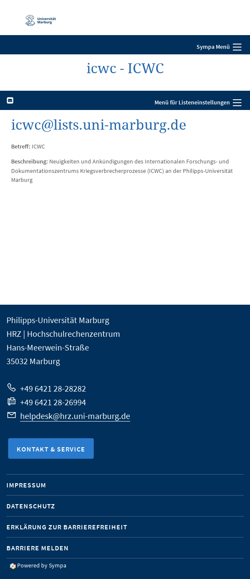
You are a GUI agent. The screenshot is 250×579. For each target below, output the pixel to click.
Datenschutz (30, 506)
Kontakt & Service (51, 449)
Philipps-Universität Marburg (57, 320)
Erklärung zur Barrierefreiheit (67, 527)
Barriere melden (37, 547)
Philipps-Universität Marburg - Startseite (36, 18)
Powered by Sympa (41, 565)
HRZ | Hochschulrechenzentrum (63, 333)
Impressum (26, 485)
